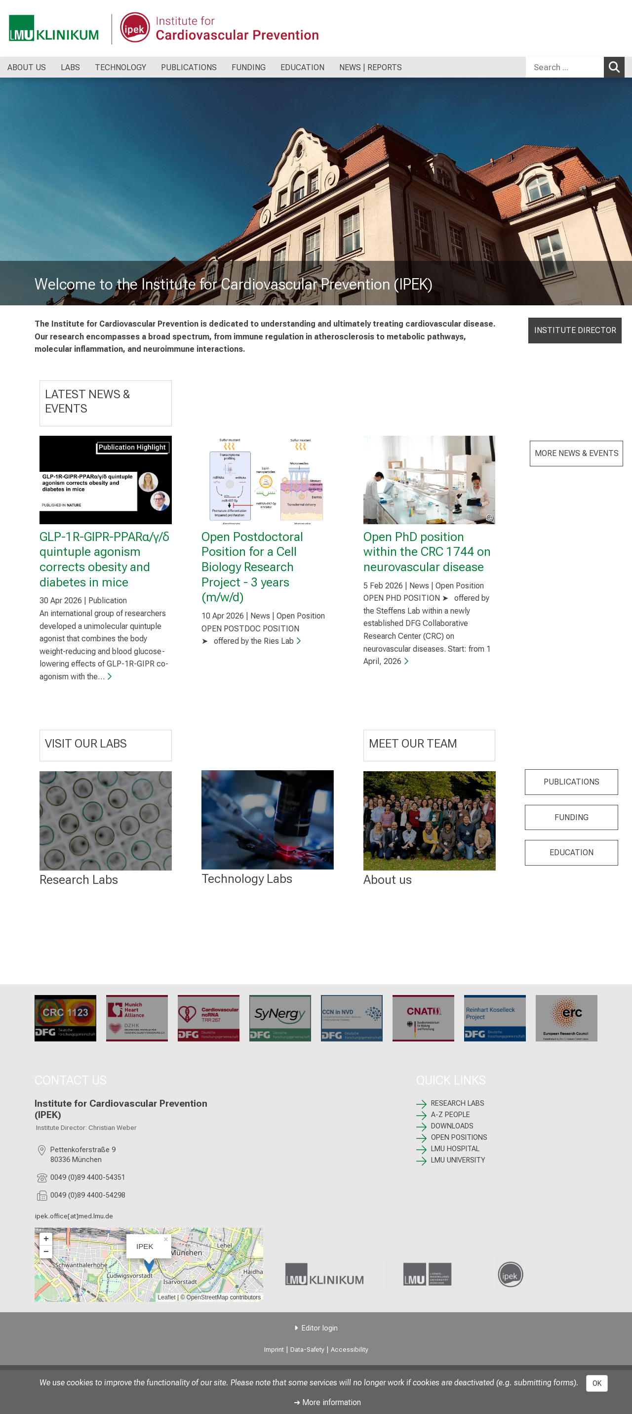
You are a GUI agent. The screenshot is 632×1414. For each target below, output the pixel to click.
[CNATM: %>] (423, 1018)
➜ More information (327, 1402)
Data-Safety (307, 1349)
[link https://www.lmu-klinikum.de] (324, 1274)
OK (596, 1383)
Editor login (320, 1328)
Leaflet (167, 1297)
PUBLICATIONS (571, 782)
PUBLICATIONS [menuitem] (189, 67)
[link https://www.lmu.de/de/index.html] (435, 1274)
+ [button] (46, 1239)
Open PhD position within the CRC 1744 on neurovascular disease (427, 551)
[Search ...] (565, 67)
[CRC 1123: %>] (65, 1018)
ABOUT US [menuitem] (26, 67)
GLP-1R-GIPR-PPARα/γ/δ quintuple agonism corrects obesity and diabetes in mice (104, 559)
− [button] (46, 1252)
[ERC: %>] (566, 1018)
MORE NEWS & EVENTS (577, 453)
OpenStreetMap (208, 1297)
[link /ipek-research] (546, 1274)
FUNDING (571, 817)
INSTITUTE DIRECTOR (575, 330)
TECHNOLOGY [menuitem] (120, 67)
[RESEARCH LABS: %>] (106, 821)
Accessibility (349, 1349)
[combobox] (575, 67)
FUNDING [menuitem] (249, 67)
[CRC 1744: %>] (352, 1018)
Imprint (274, 1349)
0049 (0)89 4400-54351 (87, 1177)
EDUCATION (571, 852)
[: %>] (267, 820)
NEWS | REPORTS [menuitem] (370, 67)
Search (617, 66)
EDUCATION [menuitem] (302, 67)
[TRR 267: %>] (208, 1018)
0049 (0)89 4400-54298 (87, 1195)
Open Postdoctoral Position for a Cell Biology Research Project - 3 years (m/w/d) (252, 567)
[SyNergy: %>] (280, 1018)
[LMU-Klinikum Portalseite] (66, 28)
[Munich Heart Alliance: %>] (137, 1018)
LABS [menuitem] (70, 67)
